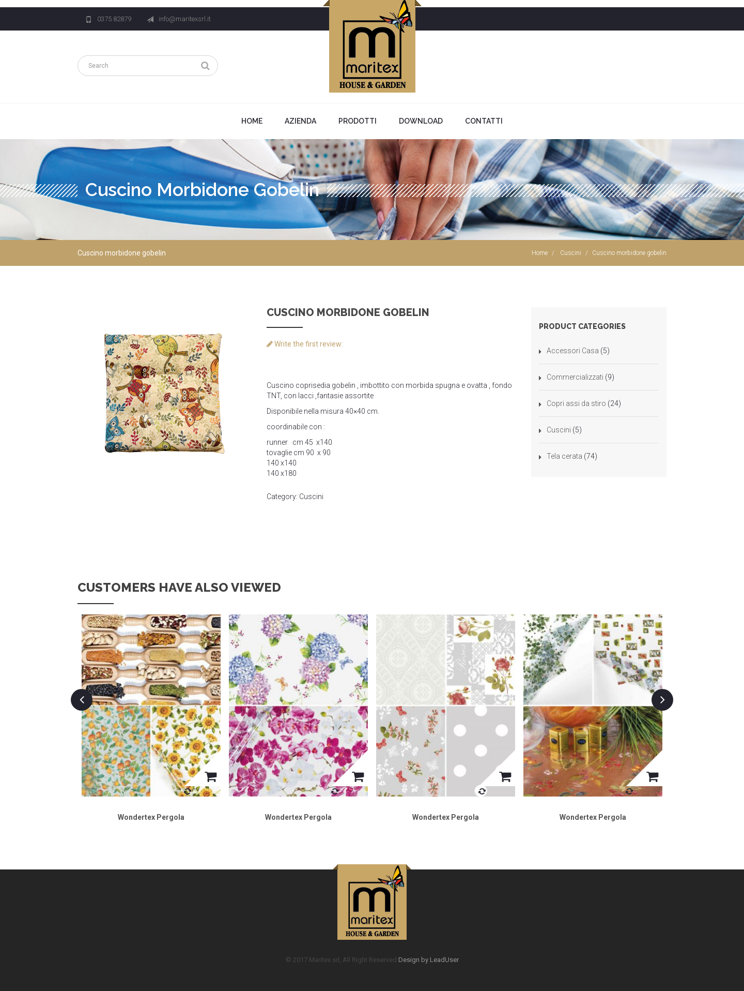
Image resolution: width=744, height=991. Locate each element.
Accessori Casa (573, 351)
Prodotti (357, 121)
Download (421, 121)
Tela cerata (564, 456)
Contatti (484, 121)
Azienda (300, 121)
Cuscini (570, 253)
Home (251, 121)
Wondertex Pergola (151, 817)
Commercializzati (575, 377)
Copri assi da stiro (576, 403)
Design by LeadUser (428, 960)
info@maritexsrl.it (185, 19)
